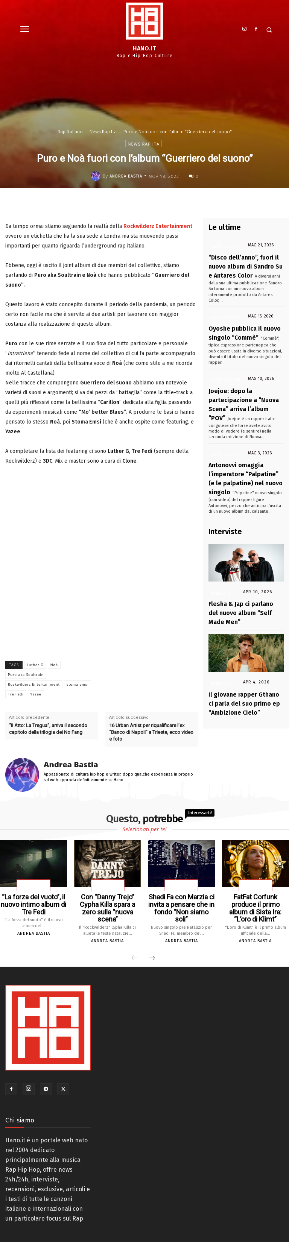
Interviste (222, 550)
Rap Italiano (70, 131)
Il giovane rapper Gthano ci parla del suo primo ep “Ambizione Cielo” (240, 644)
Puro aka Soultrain (26, 674)
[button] (269, 29)
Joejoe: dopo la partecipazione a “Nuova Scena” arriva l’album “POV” (245, 379)
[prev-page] (134, 947)
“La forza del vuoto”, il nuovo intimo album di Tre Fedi (33, 902)
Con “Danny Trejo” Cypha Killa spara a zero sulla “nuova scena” (107, 902)
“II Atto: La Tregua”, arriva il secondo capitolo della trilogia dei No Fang (48, 729)
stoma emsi (78, 684)
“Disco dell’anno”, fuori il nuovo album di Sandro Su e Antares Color (245, 262)
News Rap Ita (103, 131)
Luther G (35, 664)
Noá (54, 664)
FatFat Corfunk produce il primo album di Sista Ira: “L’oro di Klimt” (255, 902)
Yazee (35, 694)
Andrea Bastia (126, 176)
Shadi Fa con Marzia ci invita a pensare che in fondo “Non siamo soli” (181, 902)
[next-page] (152, 947)
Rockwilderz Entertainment (34, 684)
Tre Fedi (16, 694)
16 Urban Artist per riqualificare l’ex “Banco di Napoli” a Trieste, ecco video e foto (151, 732)
